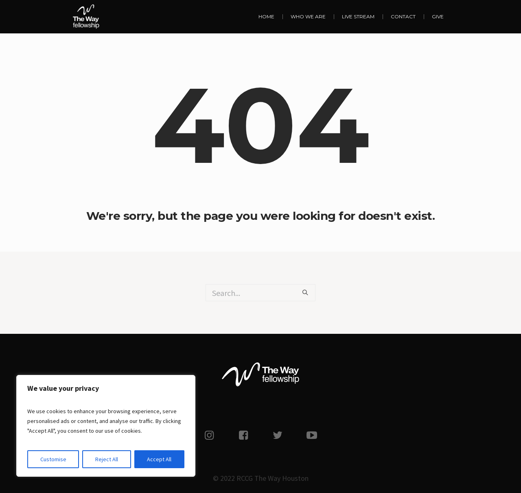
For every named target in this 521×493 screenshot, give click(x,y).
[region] (105, 426)
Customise (53, 459)
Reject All (106, 459)
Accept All (159, 459)
